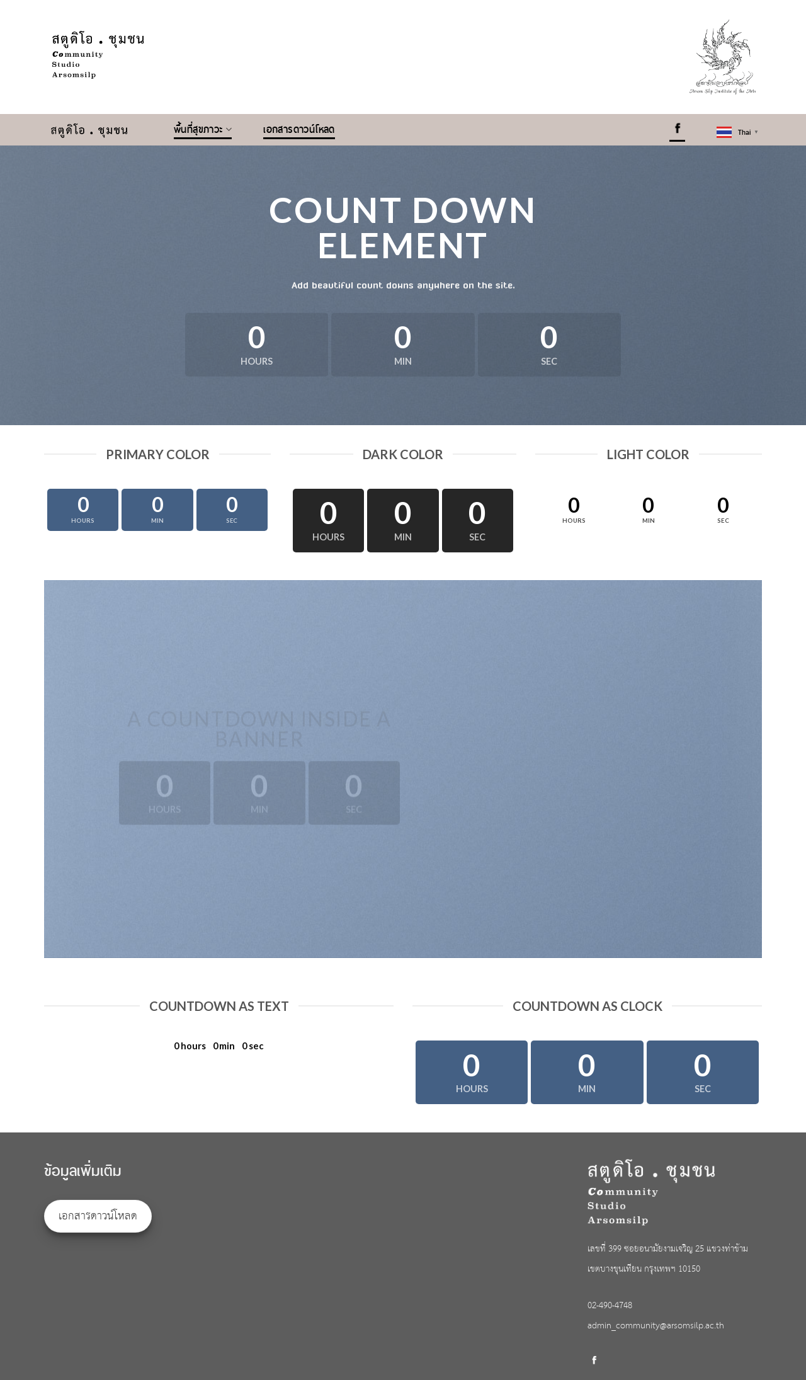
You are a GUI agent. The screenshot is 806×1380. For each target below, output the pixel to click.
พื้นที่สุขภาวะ (203, 129)
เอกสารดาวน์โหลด (299, 129)
